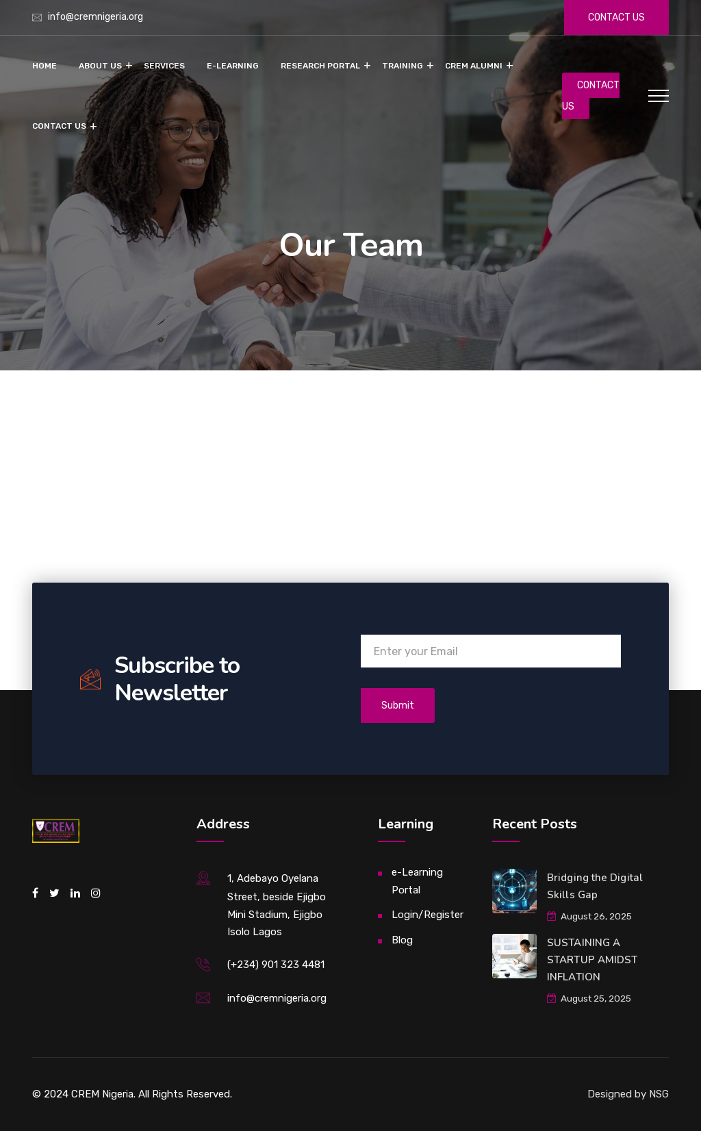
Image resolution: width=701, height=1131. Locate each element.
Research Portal (320, 66)
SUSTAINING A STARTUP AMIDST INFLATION (592, 960)
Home (44, 66)
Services (164, 66)
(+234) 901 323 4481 (275, 964)
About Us (100, 66)
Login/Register (427, 914)
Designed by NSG (628, 1094)
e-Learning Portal (417, 881)
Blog (402, 940)
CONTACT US (591, 95)
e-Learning (233, 66)
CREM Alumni (473, 66)
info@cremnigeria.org (95, 17)
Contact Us (59, 126)
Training (402, 66)
